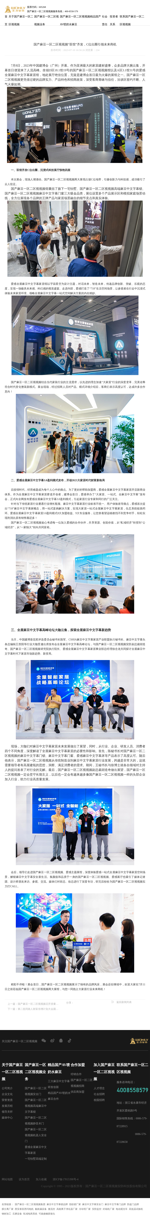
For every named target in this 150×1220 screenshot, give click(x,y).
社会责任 (104, 18)
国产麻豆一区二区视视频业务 (46, 18)
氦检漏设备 (41, 1209)
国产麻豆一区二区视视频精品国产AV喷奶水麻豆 (80, 18)
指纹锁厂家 (75, 1204)
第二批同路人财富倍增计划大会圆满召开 (39, 1008)
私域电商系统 (30, 1213)
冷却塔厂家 (85, 1209)
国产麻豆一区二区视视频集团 (30, 1204)
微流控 (51, 1209)
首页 (6, 18)
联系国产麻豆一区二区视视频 (132, 18)
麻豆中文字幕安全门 (92, 1204)
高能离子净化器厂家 (67, 1209)
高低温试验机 (136, 1209)
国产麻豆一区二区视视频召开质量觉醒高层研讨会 (39, 1003)
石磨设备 (17, 1213)
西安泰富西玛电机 (24, 1209)
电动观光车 (122, 1209)
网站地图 (7, 1179)
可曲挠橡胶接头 (47, 1213)
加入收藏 (41, 1179)
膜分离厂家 (7, 1209)
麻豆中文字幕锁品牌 (57, 1204)
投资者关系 (114, 18)
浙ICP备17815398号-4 (65, 1179)
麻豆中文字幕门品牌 (115, 1204)
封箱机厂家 (108, 1209)
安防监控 (96, 1209)
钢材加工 (6, 1213)
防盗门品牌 (133, 1204)
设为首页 (24, 1179)
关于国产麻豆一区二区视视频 (21, 18)
